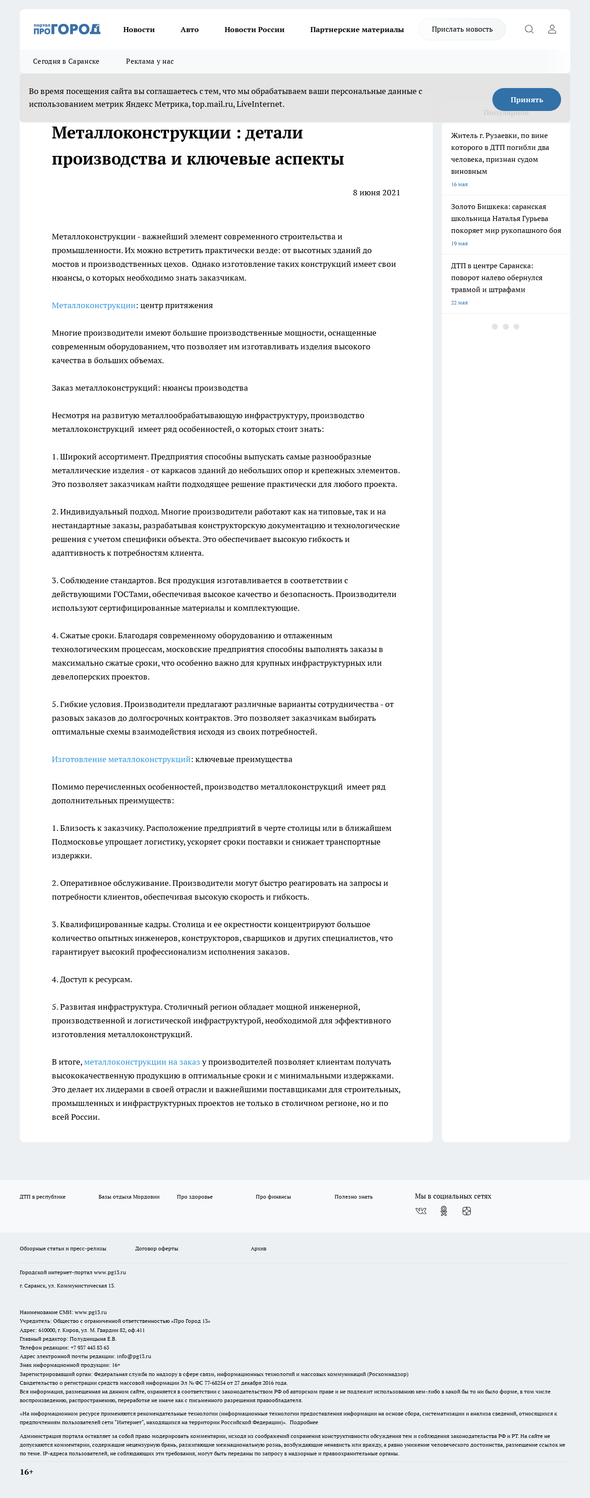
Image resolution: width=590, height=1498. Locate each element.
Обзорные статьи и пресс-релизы (63, 1248)
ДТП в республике (43, 1196)
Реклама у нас (150, 61)
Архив (258, 1248)
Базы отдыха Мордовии (129, 1196)
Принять (527, 99)
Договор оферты (156, 1248)
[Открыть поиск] (529, 29)
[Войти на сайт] (552, 29)
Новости (139, 29)
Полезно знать (354, 1196)
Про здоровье (195, 1196)
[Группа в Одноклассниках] (443, 1211)
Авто (190, 29)
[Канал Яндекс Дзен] (466, 1211)
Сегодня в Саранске (66, 61)
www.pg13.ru (110, 1272)
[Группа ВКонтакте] (420, 1211)
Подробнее (304, 1422)
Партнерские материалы (357, 29)
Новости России (255, 29)
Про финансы (273, 1196)
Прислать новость (462, 28)
